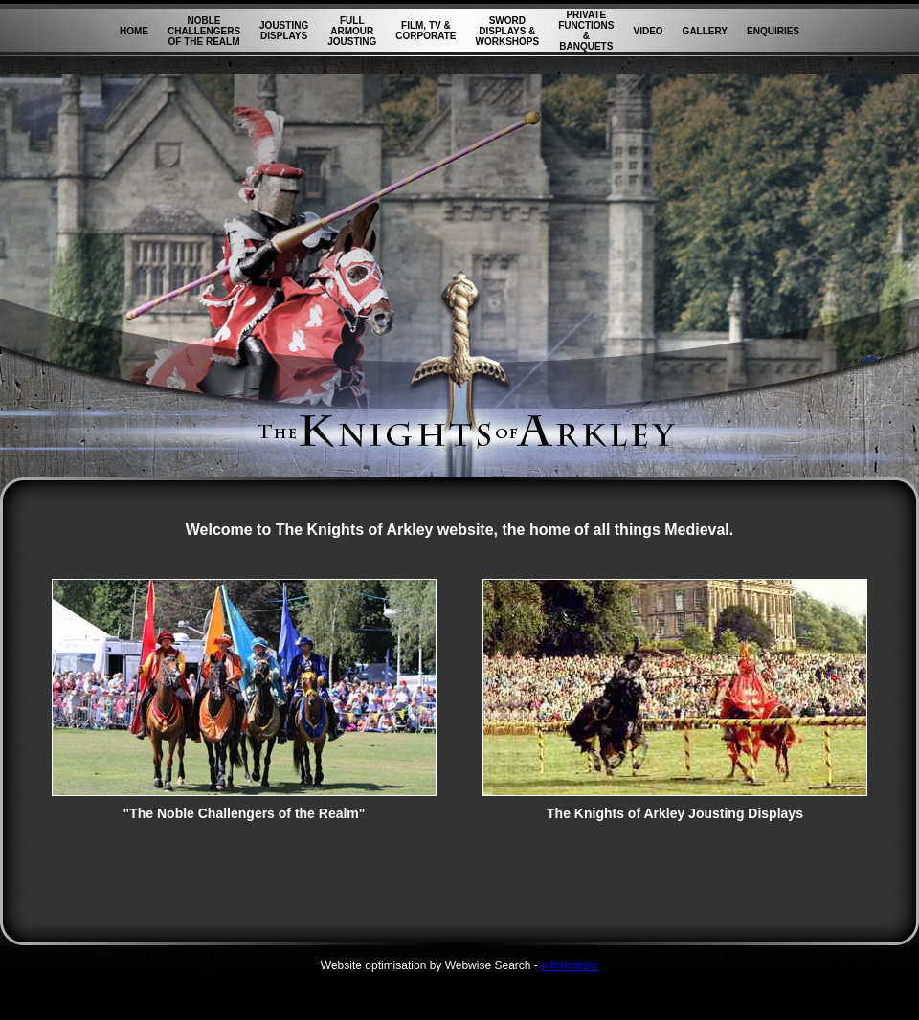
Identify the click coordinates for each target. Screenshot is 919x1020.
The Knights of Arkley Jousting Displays (674, 807)
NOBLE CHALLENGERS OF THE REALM (204, 31)
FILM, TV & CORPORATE (425, 30)
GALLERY (705, 31)
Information (569, 965)
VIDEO (647, 31)
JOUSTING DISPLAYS (283, 30)
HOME (134, 31)
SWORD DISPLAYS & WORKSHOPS (507, 31)
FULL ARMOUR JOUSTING (351, 31)
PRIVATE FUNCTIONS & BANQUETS (586, 31)
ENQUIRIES (773, 31)
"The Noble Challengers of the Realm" (244, 807)
